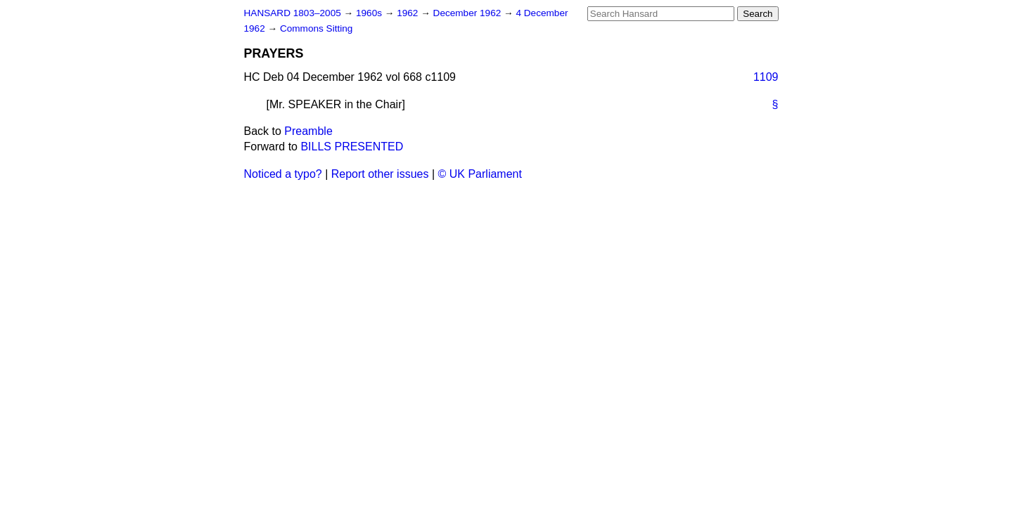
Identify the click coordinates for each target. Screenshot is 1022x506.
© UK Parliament (480, 174)
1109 (766, 77)
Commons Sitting (316, 28)
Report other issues (380, 174)
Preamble (308, 131)
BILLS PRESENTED (351, 147)
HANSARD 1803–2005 (292, 13)
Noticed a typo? (283, 174)
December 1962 (468, 13)
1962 (409, 13)
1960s (370, 13)
